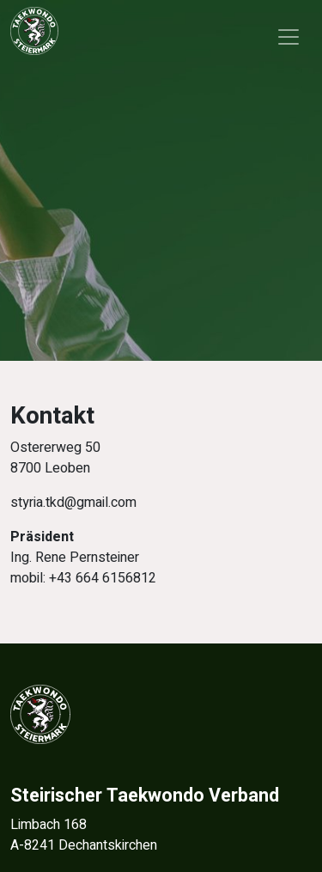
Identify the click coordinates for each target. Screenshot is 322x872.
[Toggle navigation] (288, 37)
